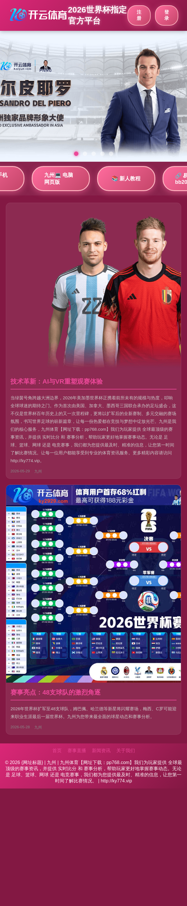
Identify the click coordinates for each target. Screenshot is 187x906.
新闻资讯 (101, 750)
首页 (57, 750)
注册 (139, 15)
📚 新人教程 (126, 178)
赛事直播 (76, 750)
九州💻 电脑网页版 (58, 178)
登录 (166, 15)
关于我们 (125, 750)
